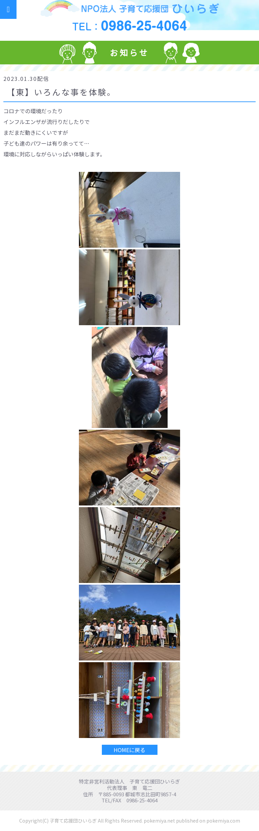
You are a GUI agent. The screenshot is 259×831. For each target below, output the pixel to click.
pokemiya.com (223, 820)
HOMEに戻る (129, 750)
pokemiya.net (159, 820)
